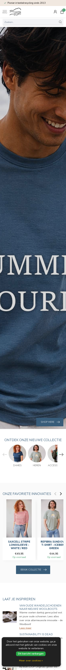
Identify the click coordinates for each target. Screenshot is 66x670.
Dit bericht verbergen (31, 653)
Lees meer (25, 628)
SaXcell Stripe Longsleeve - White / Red (19, 545)
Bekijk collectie (33, 569)
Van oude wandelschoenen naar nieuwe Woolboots (40, 607)
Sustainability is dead (36, 634)
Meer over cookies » (31, 660)
